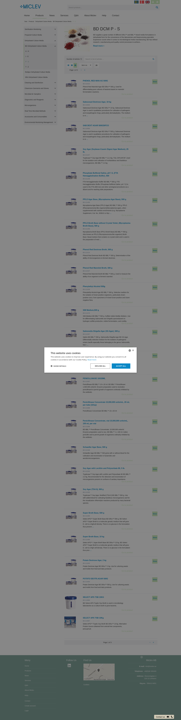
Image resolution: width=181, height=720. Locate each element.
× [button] (133, 350)
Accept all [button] (121, 366)
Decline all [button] (100, 366)
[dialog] (90, 360)
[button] (58, 366)
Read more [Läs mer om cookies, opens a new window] (91, 359)
